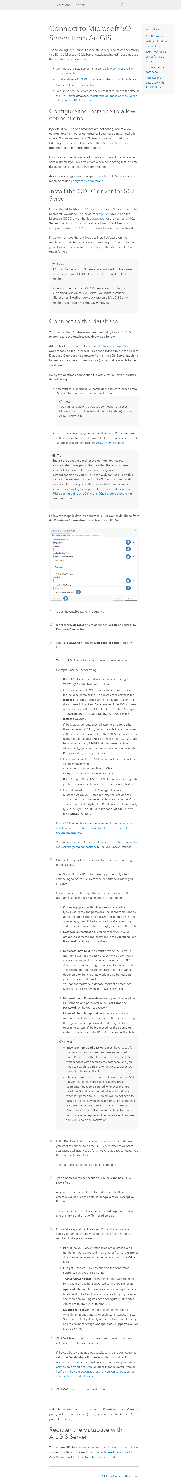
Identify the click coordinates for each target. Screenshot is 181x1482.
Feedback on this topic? (122, 1475)
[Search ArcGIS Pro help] (87, 5)
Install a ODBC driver (76, 79)
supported (97, 218)
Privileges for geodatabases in (98, 488)
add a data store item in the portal (91, 1456)
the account (108, 442)
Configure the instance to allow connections (156, 41)
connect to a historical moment (76, 1375)
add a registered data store (109, 1451)
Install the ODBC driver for (156, 56)
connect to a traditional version (76, 1366)
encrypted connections (87, 181)
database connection (81, 85)
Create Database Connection (109, 345)
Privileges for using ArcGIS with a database (90, 493)
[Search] (122, 5)
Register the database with (155, 82)
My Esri (104, 214)
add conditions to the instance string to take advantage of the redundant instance (96, 827)
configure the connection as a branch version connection (93, 1371)
